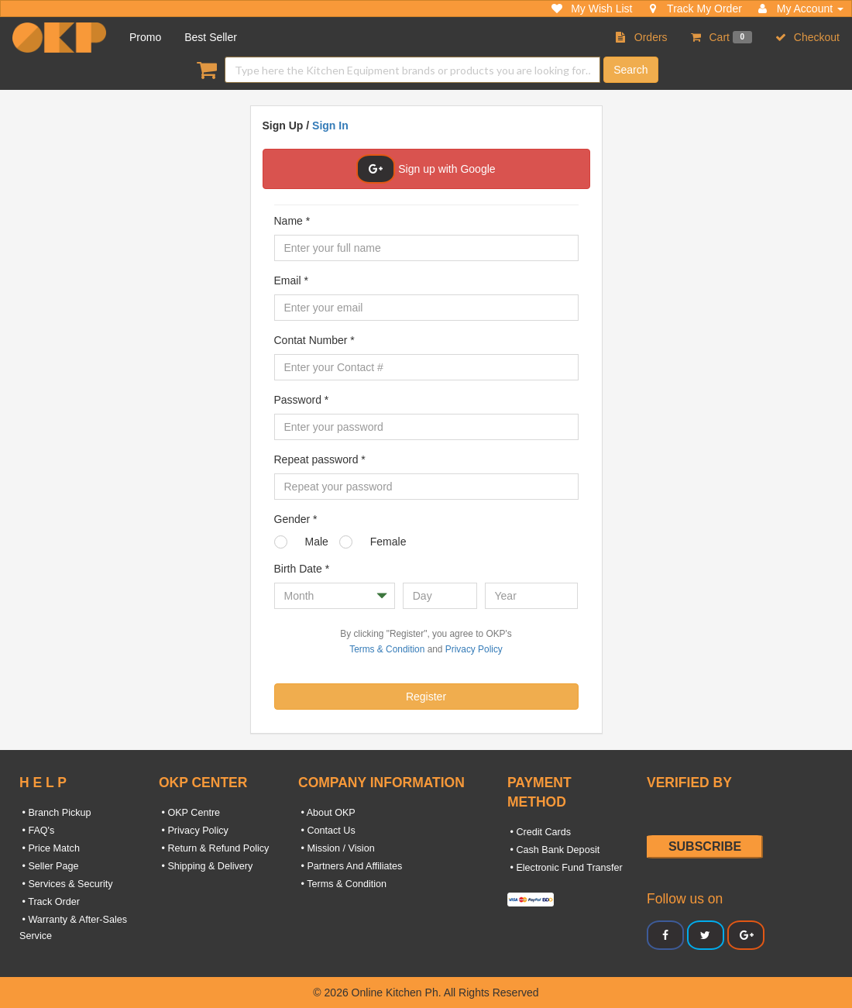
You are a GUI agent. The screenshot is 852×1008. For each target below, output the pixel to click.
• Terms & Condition (342, 884)
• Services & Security (66, 884)
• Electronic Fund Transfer (565, 867)
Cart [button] (721, 37)
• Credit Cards (539, 832)
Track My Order (694, 8)
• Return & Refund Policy (214, 848)
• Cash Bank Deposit (553, 850)
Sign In (330, 125)
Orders (642, 37)
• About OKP (327, 812)
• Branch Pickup (55, 812)
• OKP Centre (189, 812)
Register (426, 696)
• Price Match (49, 848)
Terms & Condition (386, 649)
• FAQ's (36, 830)
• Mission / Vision (336, 848)
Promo (145, 37)
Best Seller (210, 37)
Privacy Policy (474, 649)
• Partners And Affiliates (350, 866)
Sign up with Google (425, 169)
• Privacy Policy (193, 830)
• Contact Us (327, 830)
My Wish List (591, 8)
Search (630, 70)
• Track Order (49, 901)
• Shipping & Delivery (206, 866)
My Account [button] (800, 8)
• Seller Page (49, 866)
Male (316, 541)
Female (388, 541)
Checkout (807, 37)
